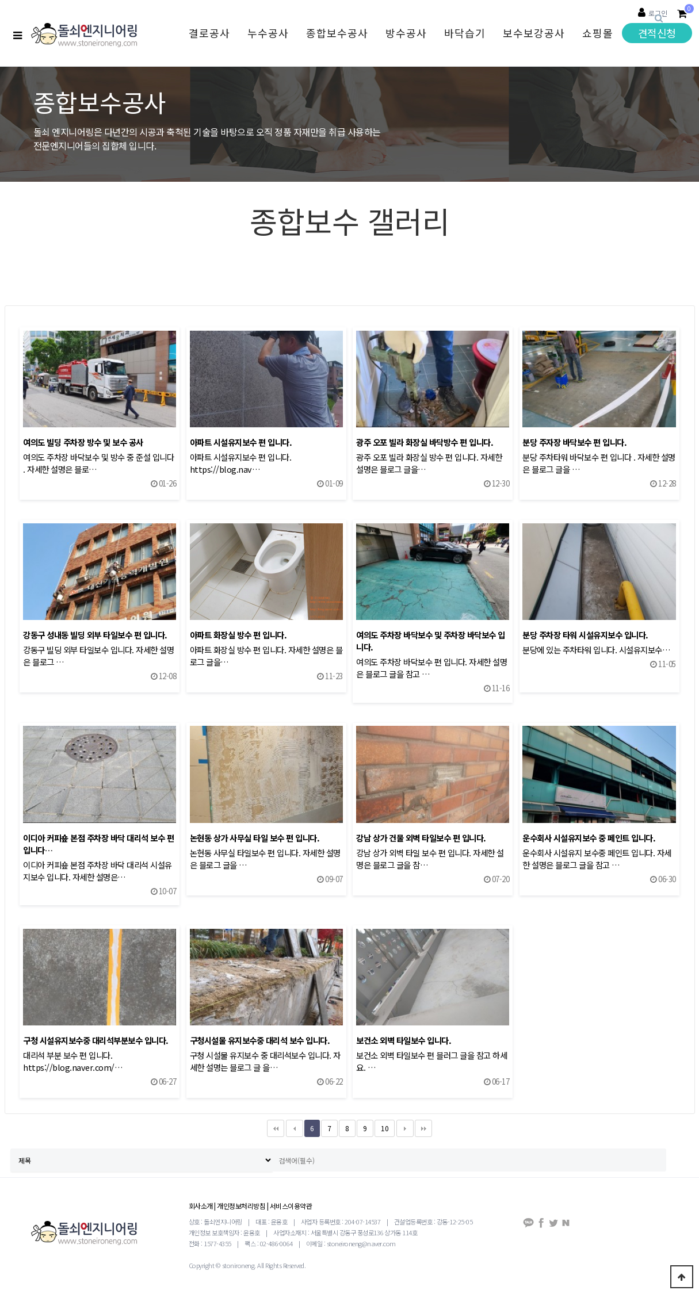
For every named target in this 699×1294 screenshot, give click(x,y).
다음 (405, 1128)
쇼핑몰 (597, 32)
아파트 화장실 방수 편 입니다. (238, 635)
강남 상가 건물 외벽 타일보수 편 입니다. (421, 838)
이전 (294, 1128)
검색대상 (0, 0)
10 (381, 1126)
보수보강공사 (534, 32)
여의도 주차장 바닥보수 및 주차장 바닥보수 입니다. (430, 641)
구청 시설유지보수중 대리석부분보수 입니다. (96, 1040)
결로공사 (209, 32)
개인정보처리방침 (241, 1206)
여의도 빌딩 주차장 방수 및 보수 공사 (83, 442)
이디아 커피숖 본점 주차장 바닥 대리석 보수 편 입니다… (98, 844)
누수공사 (268, 32)
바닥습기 (465, 32)
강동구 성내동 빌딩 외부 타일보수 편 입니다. (95, 635)
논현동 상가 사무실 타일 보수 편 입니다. (255, 838)
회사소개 (201, 1206)
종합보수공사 (337, 32)
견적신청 (657, 32)
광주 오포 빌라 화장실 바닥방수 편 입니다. (424, 442)
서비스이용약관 (291, 1206)
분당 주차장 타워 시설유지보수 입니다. (585, 635)
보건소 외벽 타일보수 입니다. (403, 1040)
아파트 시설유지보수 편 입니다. (241, 442)
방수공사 (406, 32)
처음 (275, 1128)
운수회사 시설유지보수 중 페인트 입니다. (588, 838)
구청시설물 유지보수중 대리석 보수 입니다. (260, 1040)
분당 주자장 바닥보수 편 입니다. (574, 442)
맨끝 (423, 1128)
